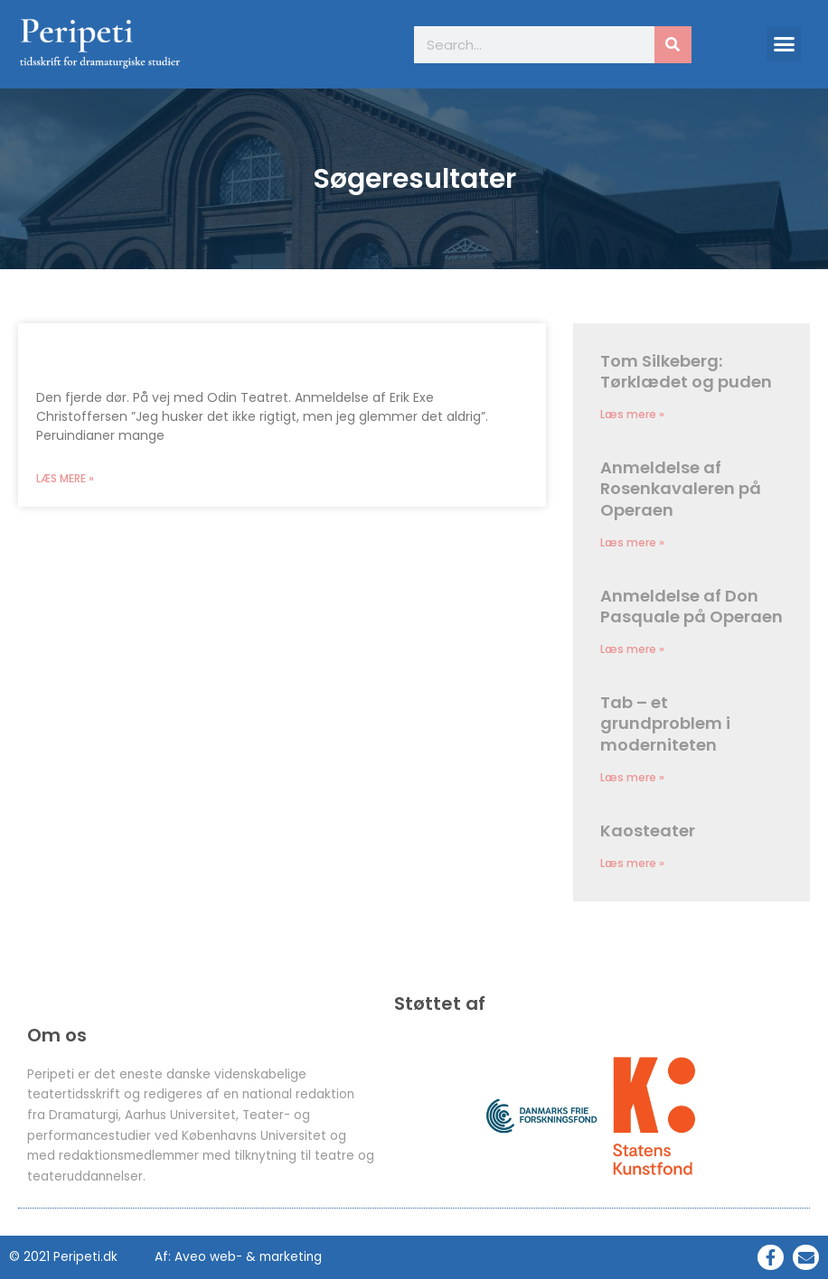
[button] (784, 44)
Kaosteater (647, 830)
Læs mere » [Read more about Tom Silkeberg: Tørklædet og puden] (632, 414)
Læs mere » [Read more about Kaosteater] (632, 863)
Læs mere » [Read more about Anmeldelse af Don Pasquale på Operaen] (632, 649)
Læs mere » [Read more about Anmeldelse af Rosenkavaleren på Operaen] (632, 542)
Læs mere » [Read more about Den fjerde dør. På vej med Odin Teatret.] (65, 478)
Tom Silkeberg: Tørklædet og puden (686, 371)
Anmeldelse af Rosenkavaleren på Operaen (680, 488)
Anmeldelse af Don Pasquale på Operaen (691, 606)
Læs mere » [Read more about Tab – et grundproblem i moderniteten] (632, 777)
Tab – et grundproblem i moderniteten (665, 723)
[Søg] (673, 44)
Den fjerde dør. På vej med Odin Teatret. (224, 354)
